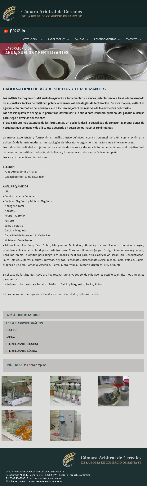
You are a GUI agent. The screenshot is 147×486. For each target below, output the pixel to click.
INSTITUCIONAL (30, 39)
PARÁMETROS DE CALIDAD (23, 315)
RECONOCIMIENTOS (105, 39)
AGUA (10, 337)
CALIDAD (80, 39)
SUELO (11, 329)
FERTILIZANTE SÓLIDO (21, 350)
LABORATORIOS (56, 39)
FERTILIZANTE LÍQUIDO (22, 343)
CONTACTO (131, 39)
